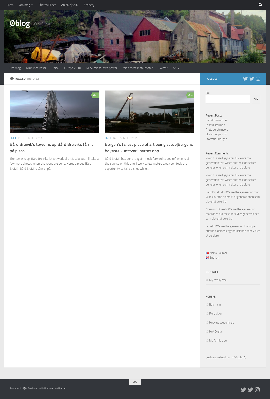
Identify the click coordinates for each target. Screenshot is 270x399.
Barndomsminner (216, 120)
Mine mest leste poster (138, 68)
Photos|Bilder (47, 5)
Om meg (24, 5)
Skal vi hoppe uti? (216, 134)
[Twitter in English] (245, 78)
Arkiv (176, 68)
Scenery (89, 5)
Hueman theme (57, 388)
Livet (13, 138)
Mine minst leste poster (101, 68)
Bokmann (215, 304)
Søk (208, 93)
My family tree (218, 280)
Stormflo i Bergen (216, 139)
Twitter (162, 68)
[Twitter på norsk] (251, 78)
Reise (55, 68)
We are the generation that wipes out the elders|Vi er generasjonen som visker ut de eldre (231, 162)
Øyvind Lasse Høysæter (220, 158)
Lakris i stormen (215, 125)
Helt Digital (215, 331)
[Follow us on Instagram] (258, 78)
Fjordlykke (215, 313)
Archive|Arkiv (69, 5)
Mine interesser (36, 68)
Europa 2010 (72, 68)
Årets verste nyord (217, 129)
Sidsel (209, 226)
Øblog (20, 23)
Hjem (10, 5)
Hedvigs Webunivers (221, 322)
